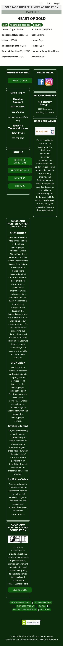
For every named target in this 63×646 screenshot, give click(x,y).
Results (37, 25)
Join (49, 3)
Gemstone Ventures (29, 639)
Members (20, 178)
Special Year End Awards (24, 609)
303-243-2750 (18, 111)
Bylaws (42, 606)
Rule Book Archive (25, 606)
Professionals (20, 170)
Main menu (34, 12)
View (5, 25)
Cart (41, 3)
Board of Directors (20, 161)
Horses (20, 186)
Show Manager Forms (20, 602)
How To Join (19, 80)
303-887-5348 (18, 138)
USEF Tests (45, 609)
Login (57, 3)
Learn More (20, 589)
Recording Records (20, 25)
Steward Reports (43, 602)
